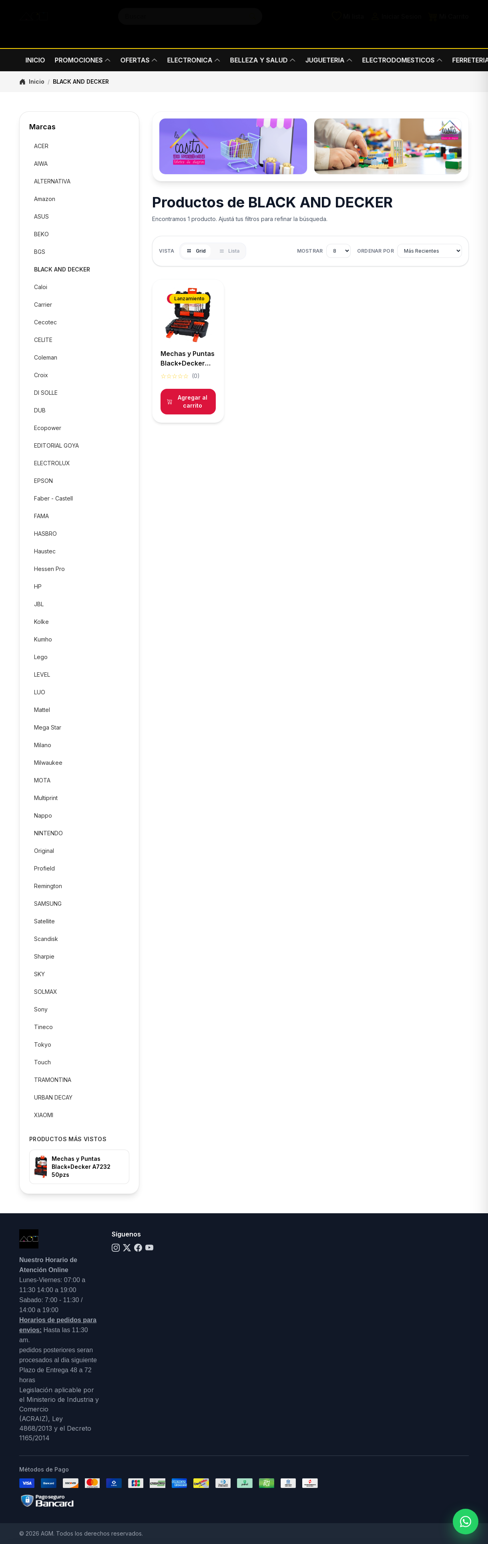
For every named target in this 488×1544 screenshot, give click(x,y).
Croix (41, 375)
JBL (39, 604)
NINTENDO (48, 833)
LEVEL (42, 674)
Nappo (43, 815)
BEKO (41, 234)
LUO (39, 692)
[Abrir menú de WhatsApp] (465, 1521)
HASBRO (45, 533)
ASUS (41, 216)
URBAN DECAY (53, 1097)
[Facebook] (138, 1248)
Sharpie (44, 956)
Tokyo (42, 1044)
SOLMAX (45, 991)
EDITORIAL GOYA (56, 445)
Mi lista (348, 24)
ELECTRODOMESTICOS (396, 60)
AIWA (41, 163)
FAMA (41, 516)
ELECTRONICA (187, 60)
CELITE (43, 339)
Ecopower (47, 427)
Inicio (31, 81)
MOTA (42, 780)
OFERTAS (132, 60)
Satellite (44, 921)
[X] (127, 1248)
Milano (42, 745)
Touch (42, 1062)
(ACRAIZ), (35, 1419)
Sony (41, 1009)
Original (44, 850)
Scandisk (46, 938)
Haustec (45, 551)
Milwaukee (48, 762)
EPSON (43, 480)
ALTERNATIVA (52, 181)
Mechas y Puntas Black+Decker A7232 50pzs (81, 1166)
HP (38, 586)
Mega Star (47, 727)
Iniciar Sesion (396, 24)
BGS (39, 251)
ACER (41, 146)
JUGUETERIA (322, 60)
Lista (229, 251)
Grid (196, 251)
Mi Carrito (448, 24)
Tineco (43, 1026)
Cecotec (45, 322)
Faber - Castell (53, 498)
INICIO (29, 60)
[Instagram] (116, 1248)
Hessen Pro (49, 568)
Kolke (41, 621)
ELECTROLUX (52, 463)
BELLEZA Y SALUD (256, 60)
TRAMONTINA (52, 1079)
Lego (41, 656)
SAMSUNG (48, 903)
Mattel (42, 709)
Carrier (43, 304)
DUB (40, 410)
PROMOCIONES (76, 60)
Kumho (43, 639)
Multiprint (46, 797)
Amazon (44, 198)
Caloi (40, 286)
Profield (44, 868)
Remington (48, 886)
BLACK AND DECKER (62, 269)
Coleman (45, 357)
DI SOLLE (46, 392)
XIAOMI (43, 1115)
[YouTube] (149, 1248)
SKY (39, 974)
